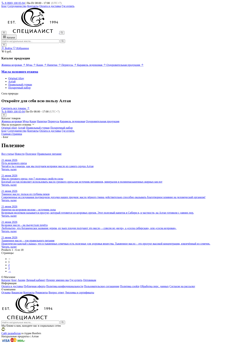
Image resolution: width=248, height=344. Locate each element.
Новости (20, 153)
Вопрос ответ (56, 292)
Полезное (31, 153)
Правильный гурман (20, 84)
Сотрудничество (17, 6)
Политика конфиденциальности (64, 286)
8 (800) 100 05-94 (13, 3)
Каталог (9, 37)
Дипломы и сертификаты (79, 292)
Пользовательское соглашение (101, 286)
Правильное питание (49, 153)
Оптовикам (89, 280)
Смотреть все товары (15, 108)
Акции (21, 280)
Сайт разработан (11, 333)
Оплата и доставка (50, 6)
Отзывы (6, 292)
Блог (4, 6)
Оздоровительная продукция (102, 121)
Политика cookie (130, 286)
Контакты (33, 6)
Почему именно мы (57, 280)
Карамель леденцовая (72, 121)
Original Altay (16, 78)
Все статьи (7, 153)
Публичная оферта (34, 286)
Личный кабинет (35, 280)
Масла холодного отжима (19, 71)
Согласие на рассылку (182, 286)
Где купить (68, 6)
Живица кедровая (11, 121)
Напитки (42, 121)
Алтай (12, 81)
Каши (32, 121)
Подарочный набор (19, 87)
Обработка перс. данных (154, 286)
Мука (26, 121)
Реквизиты (41, 292)
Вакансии (17, 292)
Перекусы (53, 121)
